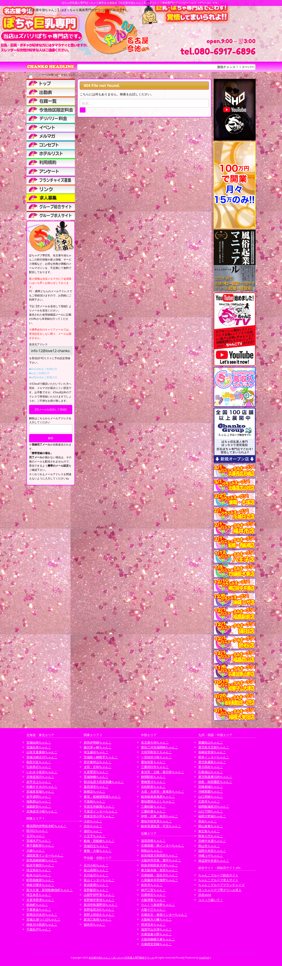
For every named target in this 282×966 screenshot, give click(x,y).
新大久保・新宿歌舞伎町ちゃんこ (49, 890)
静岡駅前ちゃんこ (153, 777)
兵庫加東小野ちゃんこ (156, 934)
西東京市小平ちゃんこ (99, 816)
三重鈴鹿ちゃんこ (153, 811)
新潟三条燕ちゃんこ (97, 919)
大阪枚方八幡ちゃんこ (156, 919)
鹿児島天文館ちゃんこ (213, 747)
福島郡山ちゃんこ (38, 801)
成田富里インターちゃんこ (44, 855)
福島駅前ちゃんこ (38, 806)
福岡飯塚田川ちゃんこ (213, 806)
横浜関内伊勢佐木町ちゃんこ (46, 826)
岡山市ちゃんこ (209, 846)
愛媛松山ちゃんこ (210, 742)
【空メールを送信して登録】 (50, 409)
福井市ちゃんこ (94, 924)
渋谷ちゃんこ (93, 826)
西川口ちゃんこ (37, 831)
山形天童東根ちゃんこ (41, 752)
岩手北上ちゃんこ (38, 782)
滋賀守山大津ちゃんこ (156, 929)
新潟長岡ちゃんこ (96, 885)
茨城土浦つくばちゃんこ (43, 919)
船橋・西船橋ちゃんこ (99, 841)
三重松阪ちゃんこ (153, 806)
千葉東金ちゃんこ (38, 909)
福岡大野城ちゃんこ (212, 816)
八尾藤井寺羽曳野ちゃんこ (159, 880)
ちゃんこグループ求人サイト (218, 880)
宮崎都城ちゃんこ (210, 787)
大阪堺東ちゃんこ (153, 900)
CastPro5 (204, 957)
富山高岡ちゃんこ (96, 870)
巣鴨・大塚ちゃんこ (97, 851)
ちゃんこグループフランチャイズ (221, 885)
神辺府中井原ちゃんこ (213, 861)
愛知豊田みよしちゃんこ (158, 801)
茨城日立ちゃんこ (96, 846)
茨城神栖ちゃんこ (96, 777)
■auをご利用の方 (39, 373)
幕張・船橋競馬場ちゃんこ (102, 796)
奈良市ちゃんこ (152, 885)
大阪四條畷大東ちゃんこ (158, 939)
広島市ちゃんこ (209, 801)
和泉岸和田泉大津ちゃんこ (159, 865)
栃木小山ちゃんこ (38, 875)
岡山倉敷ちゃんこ (210, 826)
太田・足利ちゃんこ (97, 767)
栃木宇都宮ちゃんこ (40, 865)
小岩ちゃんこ (93, 821)
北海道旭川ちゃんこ (40, 777)
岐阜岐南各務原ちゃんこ (158, 796)
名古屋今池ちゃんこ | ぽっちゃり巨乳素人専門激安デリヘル (121, 957)
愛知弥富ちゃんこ (153, 762)
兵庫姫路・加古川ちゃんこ (159, 875)
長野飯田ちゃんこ (96, 890)
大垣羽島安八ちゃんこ (156, 752)
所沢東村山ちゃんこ (97, 762)
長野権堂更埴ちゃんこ (99, 900)
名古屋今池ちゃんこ (155, 742)
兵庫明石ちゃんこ (153, 895)
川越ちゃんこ (35, 850)
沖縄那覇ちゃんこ (210, 791)
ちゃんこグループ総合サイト (218, 875)
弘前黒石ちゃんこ (38, 767)
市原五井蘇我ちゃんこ (99, 806)
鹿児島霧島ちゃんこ (212, 762)
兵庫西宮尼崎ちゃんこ (156, 944)
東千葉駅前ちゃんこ (40, 845)
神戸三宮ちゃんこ (153, 890)
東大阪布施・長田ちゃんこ (159, 870)
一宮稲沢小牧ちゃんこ (156, 757)
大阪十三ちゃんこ (153, 909)
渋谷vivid (204, 895)
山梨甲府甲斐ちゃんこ (99, 895)
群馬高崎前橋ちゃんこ (41, 860)
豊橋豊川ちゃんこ (153, 782)
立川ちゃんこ (35, 836)
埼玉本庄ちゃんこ (38, 895)
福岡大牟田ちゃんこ (212, 851)
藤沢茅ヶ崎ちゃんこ (97, 747)
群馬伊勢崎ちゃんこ (97, 742)
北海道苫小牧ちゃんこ (41, 811)
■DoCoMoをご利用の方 (43, 369)
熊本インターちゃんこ (213, 757)
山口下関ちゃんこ (210, 811)
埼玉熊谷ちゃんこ (38, 870)
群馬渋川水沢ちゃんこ (41, 914)
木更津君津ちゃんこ (40, 900)
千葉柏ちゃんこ (94, 801)
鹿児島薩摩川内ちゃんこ (215, 777)
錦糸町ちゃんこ (37, 905)
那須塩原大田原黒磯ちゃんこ (104, 782)
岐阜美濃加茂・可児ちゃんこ (161, 826)
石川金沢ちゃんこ (96, 875)
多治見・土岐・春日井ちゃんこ (162, 772)
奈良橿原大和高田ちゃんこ (159, 855)
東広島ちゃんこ (209, 831)
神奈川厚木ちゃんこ (40, 885)
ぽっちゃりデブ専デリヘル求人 (219, 890)
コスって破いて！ (210, 900)
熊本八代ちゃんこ (210, 836)
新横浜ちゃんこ (94, 791)
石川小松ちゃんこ (96, 865)
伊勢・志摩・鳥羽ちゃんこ (159, 816)
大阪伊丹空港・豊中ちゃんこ (161, 860)
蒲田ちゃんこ (93, 831)
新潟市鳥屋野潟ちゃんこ (101, 905)
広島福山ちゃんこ (210, 772)
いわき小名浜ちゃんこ (41, 772)
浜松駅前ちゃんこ (153, 787)
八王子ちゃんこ (94, 836)
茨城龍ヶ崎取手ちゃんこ (101, 757)
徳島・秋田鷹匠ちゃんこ (215, 782)
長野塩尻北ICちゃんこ (99, 909)
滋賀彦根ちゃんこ (153, 841)
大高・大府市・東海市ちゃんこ (162, 791)
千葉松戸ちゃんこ (38, 929)
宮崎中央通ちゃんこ (212, 841)
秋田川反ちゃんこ (38, 762)
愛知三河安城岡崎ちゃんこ (159, 747)
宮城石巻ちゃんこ (38, 747)
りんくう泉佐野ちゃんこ (158, 905)
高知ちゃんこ (207, 821)
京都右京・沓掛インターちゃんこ (164, 914)
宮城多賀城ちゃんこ (40, 791)
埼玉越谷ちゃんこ (96, 752)
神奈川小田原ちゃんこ (41, 924)
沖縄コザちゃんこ (210, 855)
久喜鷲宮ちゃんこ (96, 772)
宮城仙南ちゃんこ (38, 742)
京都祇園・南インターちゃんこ (162, 845)
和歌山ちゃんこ (152, 850)
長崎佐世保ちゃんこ (212, 752)
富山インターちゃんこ (99, 880)
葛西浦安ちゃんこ (96, 787)
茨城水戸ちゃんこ (38, 841)
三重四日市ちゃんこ (155, 767)
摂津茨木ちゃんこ (153, 924)
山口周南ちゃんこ (210, 796)
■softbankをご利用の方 (43, 377)
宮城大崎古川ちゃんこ (41, 757)
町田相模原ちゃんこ (40, 880)
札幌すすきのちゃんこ (41, 787)
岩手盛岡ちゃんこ (38, 796)
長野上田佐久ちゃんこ (99, 914)
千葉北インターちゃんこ (101, 811)
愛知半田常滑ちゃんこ (156, 821)
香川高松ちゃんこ (210, 767)
